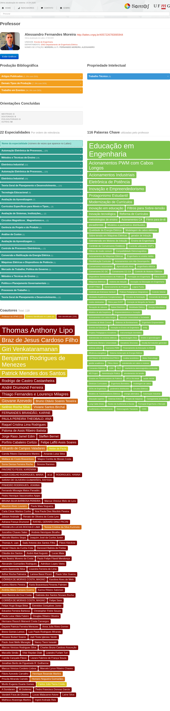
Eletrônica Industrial (41, 164)
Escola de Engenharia (43, 42)
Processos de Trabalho (41, 290)
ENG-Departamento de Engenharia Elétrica (59, 44)
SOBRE (65, 8)
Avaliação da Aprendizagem (41, 199)
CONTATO (47, 8)
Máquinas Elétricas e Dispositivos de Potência (41, 262)
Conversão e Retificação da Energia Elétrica (41, 255)
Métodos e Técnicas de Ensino (41, 157)
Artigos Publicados (41, 76)
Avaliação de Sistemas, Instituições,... (41, 213)
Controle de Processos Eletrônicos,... (41, 248)
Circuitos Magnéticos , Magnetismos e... (41, 220)
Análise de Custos (41, 234)
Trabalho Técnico (129, 76)
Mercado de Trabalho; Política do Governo (41, 269)
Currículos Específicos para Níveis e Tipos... (41, 206)
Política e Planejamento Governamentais (41, 283)
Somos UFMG (136, 5)
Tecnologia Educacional (41, 192)
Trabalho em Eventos (41, 90)
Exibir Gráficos (9, 56)
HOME (6, 8)
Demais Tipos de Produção (41, 83)
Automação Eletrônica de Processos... (41, 150)
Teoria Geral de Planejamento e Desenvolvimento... (41, 185)
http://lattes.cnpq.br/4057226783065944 (100, 34)
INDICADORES (26, 8)
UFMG (162, 6)
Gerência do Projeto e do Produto (41, 227)
